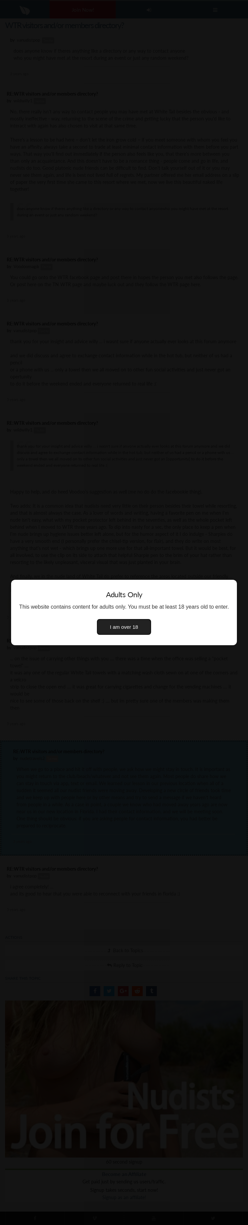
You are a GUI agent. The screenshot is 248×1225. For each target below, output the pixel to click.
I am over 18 (124, 627)
